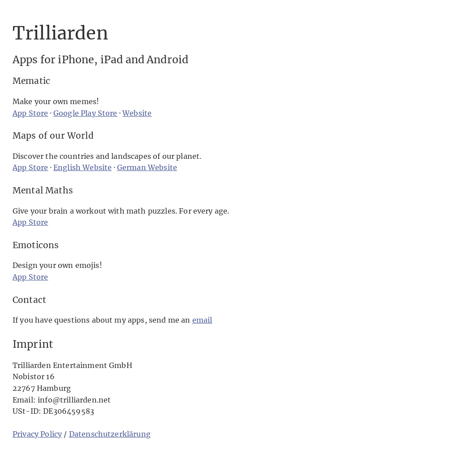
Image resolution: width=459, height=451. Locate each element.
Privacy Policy (37, 433)
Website (137, 113)
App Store (30, 113)
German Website (147, 167)
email (202, 319)
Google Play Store (85, 113)
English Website (82, 167)
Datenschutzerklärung (110, 433)
